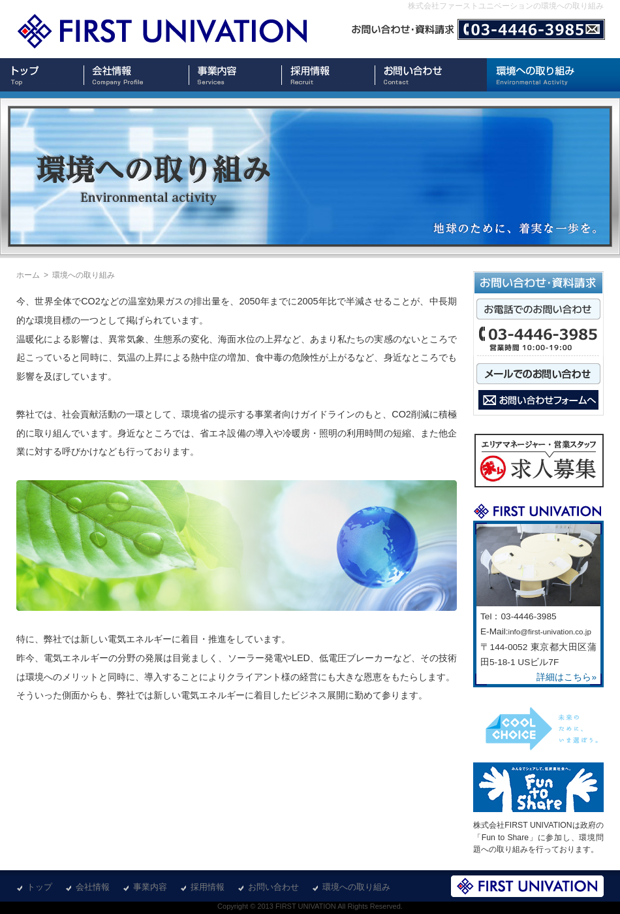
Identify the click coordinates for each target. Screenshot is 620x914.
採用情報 (208, 887)
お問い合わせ (273, 887)
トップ (39, 887)
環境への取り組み (356, 887)
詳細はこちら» (566, 677)
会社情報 (93, 887)
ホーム (28, 275)
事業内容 (150, 887)
